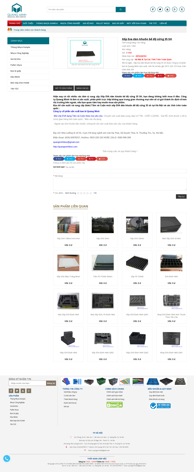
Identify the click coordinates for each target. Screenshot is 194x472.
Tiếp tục (181, 196)
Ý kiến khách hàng (70, 399)
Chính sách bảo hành (114, 395)
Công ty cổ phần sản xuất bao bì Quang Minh (76, 111)
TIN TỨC (153, 23)
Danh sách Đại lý (70, 403)
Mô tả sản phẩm (63, 88)
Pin (160, 76)
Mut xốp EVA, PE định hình (103, 314)
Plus (149, 76)
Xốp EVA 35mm (137, 238)
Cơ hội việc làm (69, 395)
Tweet (138, 76)
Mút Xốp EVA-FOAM (136, 23)
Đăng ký (51, 383)
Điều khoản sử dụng (156, 399)
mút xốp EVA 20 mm (171, 238)
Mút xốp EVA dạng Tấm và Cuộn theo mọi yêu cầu (78, 116)
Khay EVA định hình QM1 (171, 352)
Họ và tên (70, 167)
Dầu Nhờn (15, 77)
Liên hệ (163, 23)
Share (127, 76)
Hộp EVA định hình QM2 (137, 352)
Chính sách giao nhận (115, 392)
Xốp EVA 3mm (102, 238)
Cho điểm (59, 193)
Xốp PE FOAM (137, 276)
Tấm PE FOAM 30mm (102, 276)
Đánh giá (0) (82, 88)
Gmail (171, 76)
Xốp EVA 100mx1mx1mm (68, 238)
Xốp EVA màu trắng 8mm (68, 276)
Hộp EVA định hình (68, 352)
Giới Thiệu (28, 23)
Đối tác (66, 406)
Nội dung (59, 176)
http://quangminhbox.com (65, 147)
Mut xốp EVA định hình (68, 314)
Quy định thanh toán (156, 395)
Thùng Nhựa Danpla (47, 23)
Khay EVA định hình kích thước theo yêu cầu (171, 315)
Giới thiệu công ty (70, 392)
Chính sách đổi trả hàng (115, 399)
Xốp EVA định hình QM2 (103, 352)
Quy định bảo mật (156, 392)
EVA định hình (171, 276)
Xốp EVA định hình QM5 (137, 314)
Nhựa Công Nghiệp (70, 23)
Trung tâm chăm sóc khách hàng (29, 29)
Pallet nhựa (103, 23)
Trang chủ (14, 23)
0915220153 (141, 56)
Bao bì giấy (118, 23)
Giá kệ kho (88, 23)
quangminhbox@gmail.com (66, 142)
